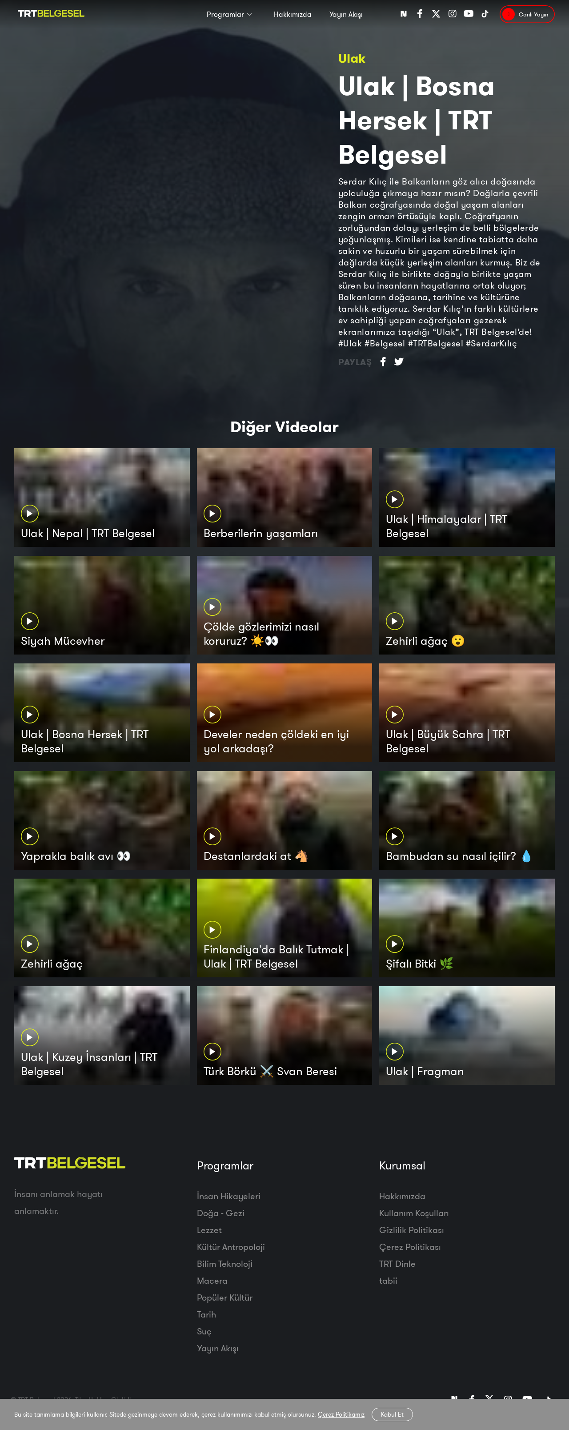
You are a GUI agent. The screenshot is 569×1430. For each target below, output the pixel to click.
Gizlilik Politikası (411, 1229)
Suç (204, 1331)
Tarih (206, 1314)
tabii (388, 1280)
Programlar (225, 14)
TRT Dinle (397, 1263)
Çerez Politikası (410, 1246)
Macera (212, 1280)
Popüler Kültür (224, 1297)
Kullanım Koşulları (414, 1212)
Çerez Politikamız (341, 1414)
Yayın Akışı (346, 14)
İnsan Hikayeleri (228, 1195)
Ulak (351, 58)
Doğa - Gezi (220, 1212)
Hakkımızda (293, 14)
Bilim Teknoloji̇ (224, 1263)
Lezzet (209, 1229)
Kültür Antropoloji (231, 1246)
